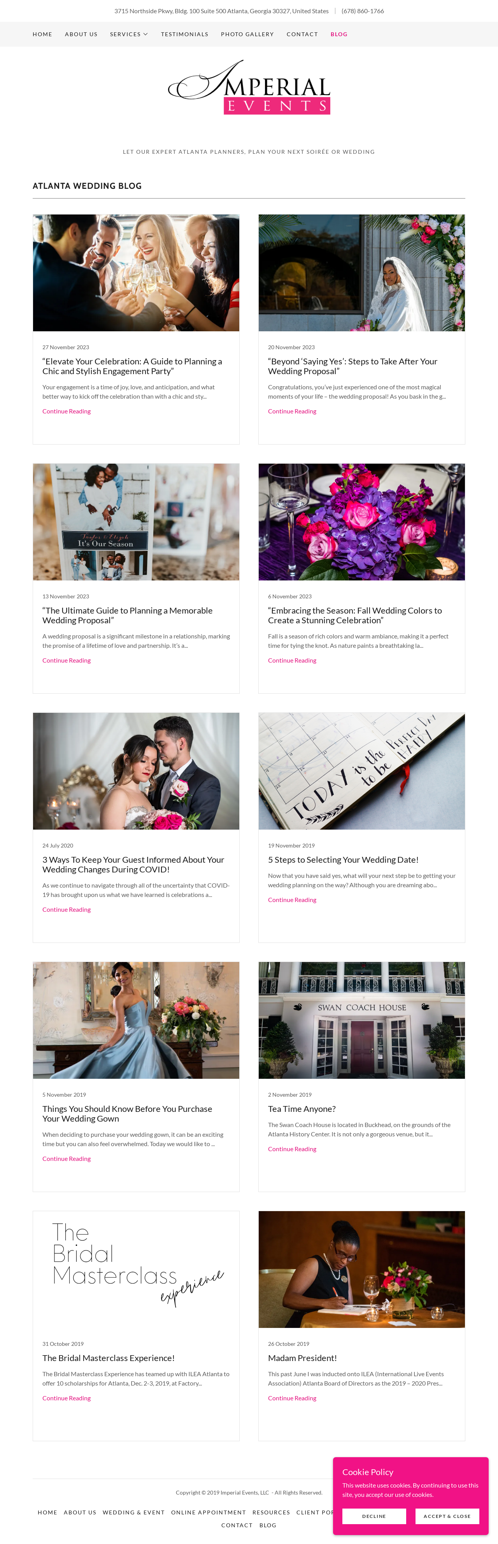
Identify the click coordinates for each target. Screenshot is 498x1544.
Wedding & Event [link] (134, 1512)
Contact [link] (302, 34)
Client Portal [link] (321, 1512)
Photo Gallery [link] (247, 34)
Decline (374, 1516)
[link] (249, 100)
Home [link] (43, 34)
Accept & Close (447, 1516)
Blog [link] (339, 34)
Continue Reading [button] (66, 411)
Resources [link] (271, 1512)
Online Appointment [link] (208, 1512)
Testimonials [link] (185, 34)
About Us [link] (81, 34)
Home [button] (48, 1512)
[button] (129, 34)
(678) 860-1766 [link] (363, 10)
